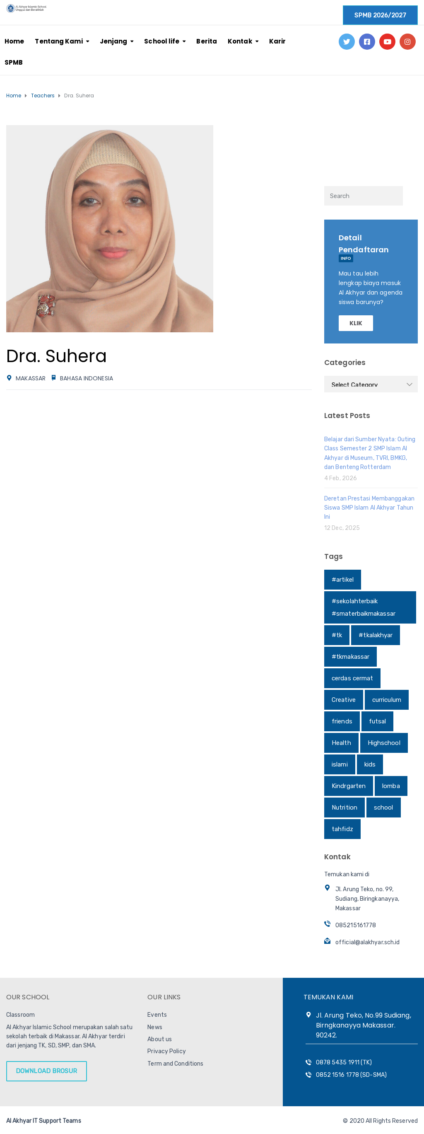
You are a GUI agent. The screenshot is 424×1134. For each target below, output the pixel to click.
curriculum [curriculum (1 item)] (386, 700)
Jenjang (114, 41)
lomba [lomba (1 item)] (391, 786)
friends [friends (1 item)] (342, 721)
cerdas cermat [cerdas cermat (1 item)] (352, 678)
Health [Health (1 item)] (341, 743)
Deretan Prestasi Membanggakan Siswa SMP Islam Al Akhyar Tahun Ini (369, 508)
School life (161, 41)
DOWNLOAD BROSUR (46, 1071)
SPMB (14, 62)
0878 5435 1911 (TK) (344, 1062)
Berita (206, 41)
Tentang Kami (58, 41)
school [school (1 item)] (383, 807)
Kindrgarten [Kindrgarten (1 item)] (349, 786)
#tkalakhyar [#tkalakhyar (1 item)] (376, 635)
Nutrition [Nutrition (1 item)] (344, 807)
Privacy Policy (166, 1051)
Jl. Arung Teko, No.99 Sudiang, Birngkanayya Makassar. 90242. (363, 1025)
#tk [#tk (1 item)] (337, 635)
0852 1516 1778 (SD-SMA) (351, 1074)
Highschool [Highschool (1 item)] (384, 743)
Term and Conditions (175, 1063)
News (154, 1027)
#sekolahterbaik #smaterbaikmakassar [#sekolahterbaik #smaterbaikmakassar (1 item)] (363, 607)
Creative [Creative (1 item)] (344, 700)
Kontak (240, 41)
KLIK (355, 323)
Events (157, 1014)
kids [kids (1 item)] (370, 764)
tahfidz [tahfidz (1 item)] (342, 829)
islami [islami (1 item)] (340, 764)
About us (159, 1039)
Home (14, 41)
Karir (277, 41)
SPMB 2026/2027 (380, 15)
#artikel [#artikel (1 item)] (343, 579)
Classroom (20, 1014)
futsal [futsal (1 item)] (377, 721)
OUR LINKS (164, 997)
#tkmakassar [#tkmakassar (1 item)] (350, 656)
